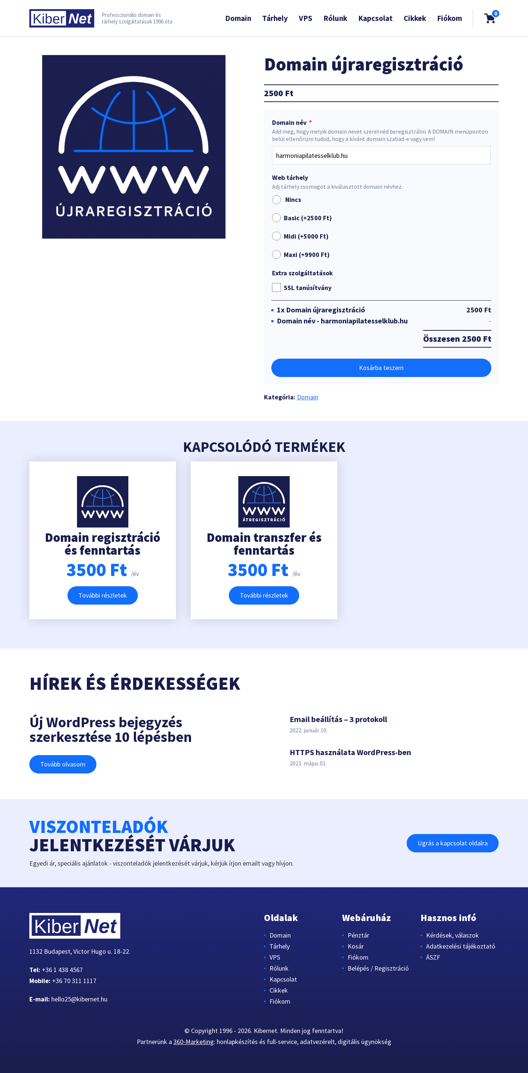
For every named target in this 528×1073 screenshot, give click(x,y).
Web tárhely (290, 177)
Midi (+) (306, 236)
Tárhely (275, 18)
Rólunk (335, 18)
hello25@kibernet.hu (79, 999)
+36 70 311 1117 (74, 980)
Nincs (286, 199)
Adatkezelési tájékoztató (460, 946)
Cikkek (415, 18)
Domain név (292, 122)
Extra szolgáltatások (302, 273)
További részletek (102, 595)
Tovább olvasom (62, 764)
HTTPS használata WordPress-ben (350, 752)
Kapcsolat (375, 18)
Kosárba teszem (381, 367)
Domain (238, 18)
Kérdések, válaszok (452, 935)
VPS (305, 18)
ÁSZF (433, 957)
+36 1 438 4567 (62, 969)
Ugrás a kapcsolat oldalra (453, 843)
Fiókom (449, 18)
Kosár (356, 946)
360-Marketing (193, 1041)
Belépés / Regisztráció (378, 968)
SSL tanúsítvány (307, 287)
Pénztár (358, 935)
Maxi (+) (307, 254)
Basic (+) (308, 218)
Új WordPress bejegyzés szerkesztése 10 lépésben (110, 729)
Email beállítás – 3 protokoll (338, 719)
